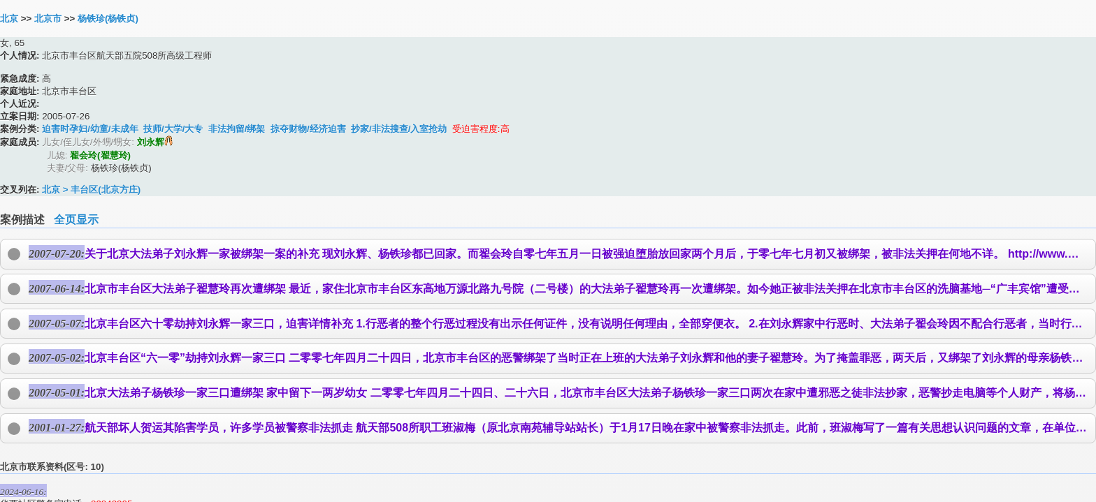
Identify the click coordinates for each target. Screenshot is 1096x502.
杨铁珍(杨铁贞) (108, 18)
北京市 (48, 18)
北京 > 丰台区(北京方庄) (91, 189)
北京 (9, 18)
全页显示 (76, 220)
